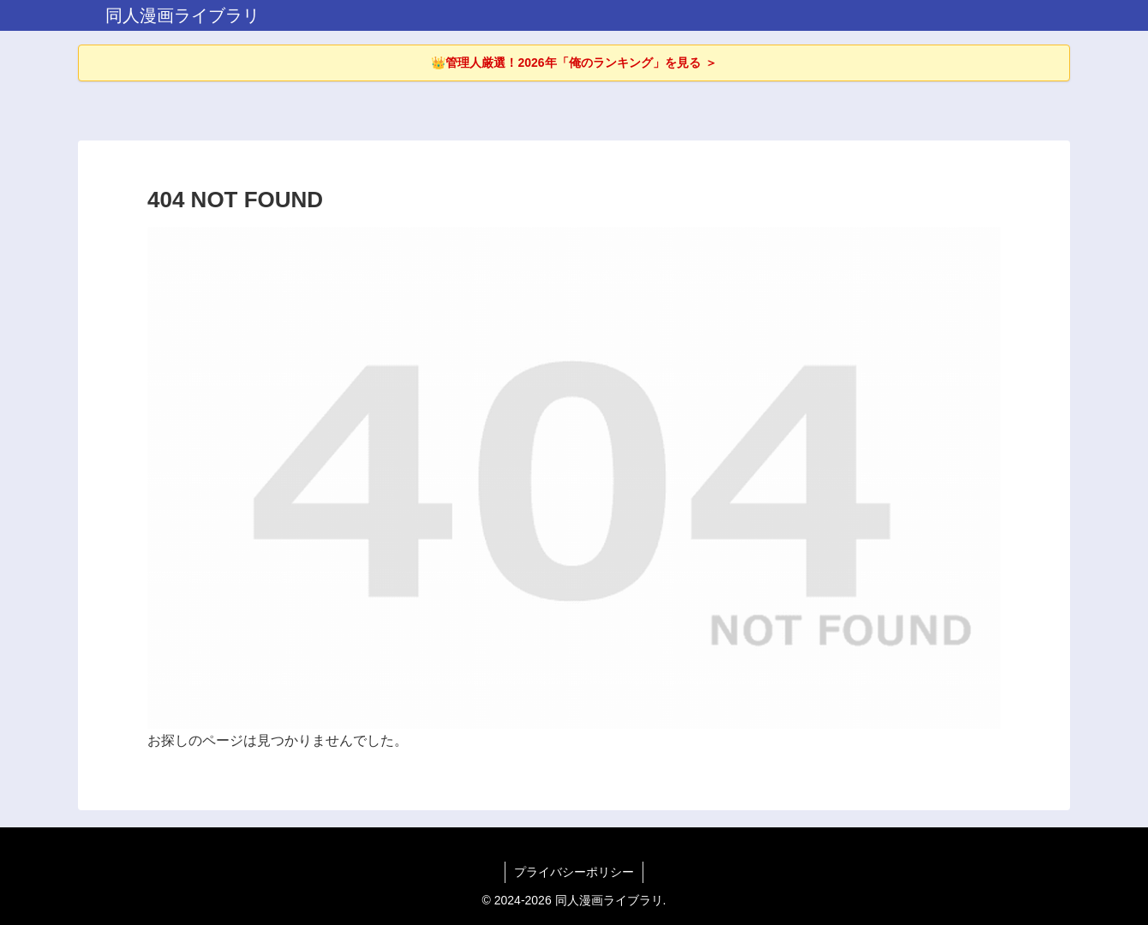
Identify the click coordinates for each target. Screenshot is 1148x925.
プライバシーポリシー (574, 872)
